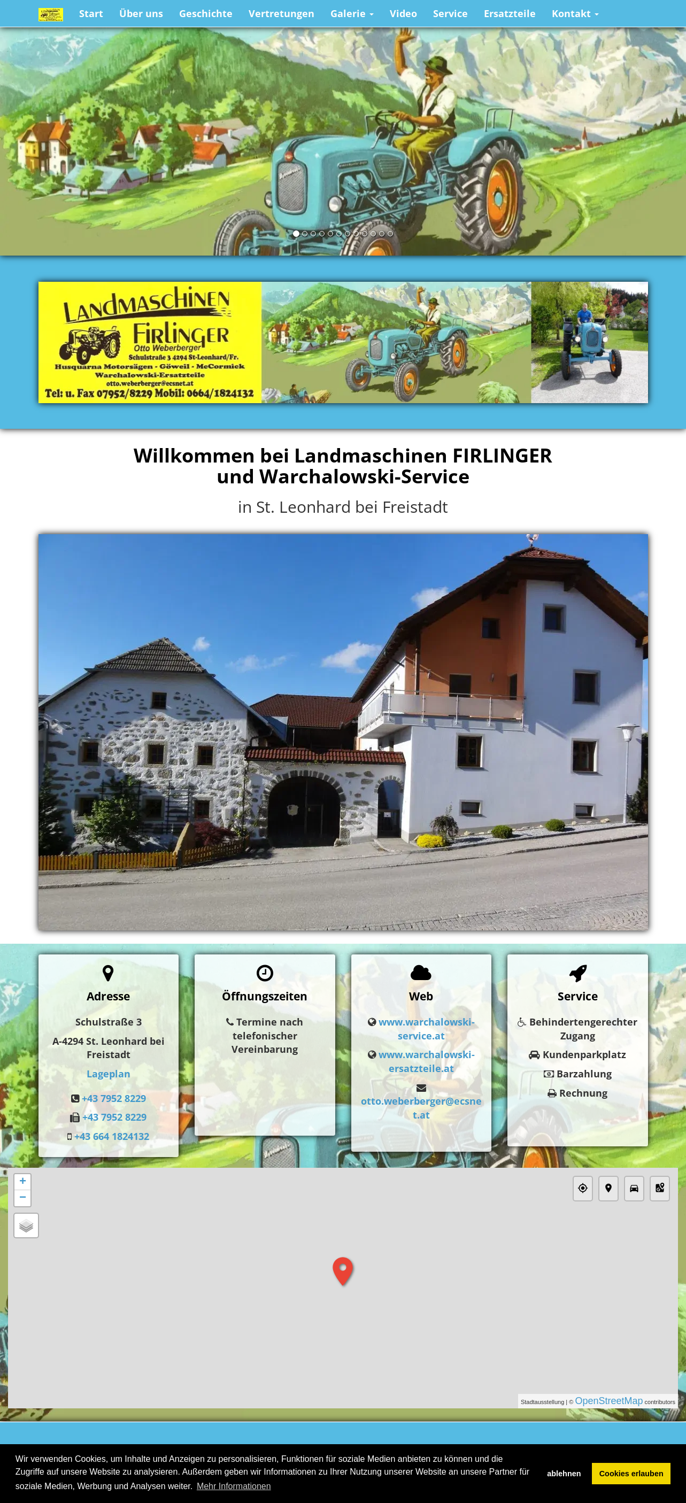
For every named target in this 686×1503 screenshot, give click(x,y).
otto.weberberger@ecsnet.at (421, 1108)
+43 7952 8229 (114, 1098)
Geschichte (206, 13)
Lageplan (108, 1073)
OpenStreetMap (609, 1401)
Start (91, 13)
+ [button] (22, 1182)
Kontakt (575, 13)
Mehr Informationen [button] (234, 1486)
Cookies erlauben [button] (631, 1473)
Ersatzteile (510, 13)
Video (403, 13)
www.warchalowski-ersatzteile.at (427, 1061)
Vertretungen (281, 13)
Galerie (352, 13)
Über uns (141, 13)
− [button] (22, 1198)
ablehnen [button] (564, 1473)
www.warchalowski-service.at (427, 1028)
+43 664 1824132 (111, 1136)
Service (450, 13)
